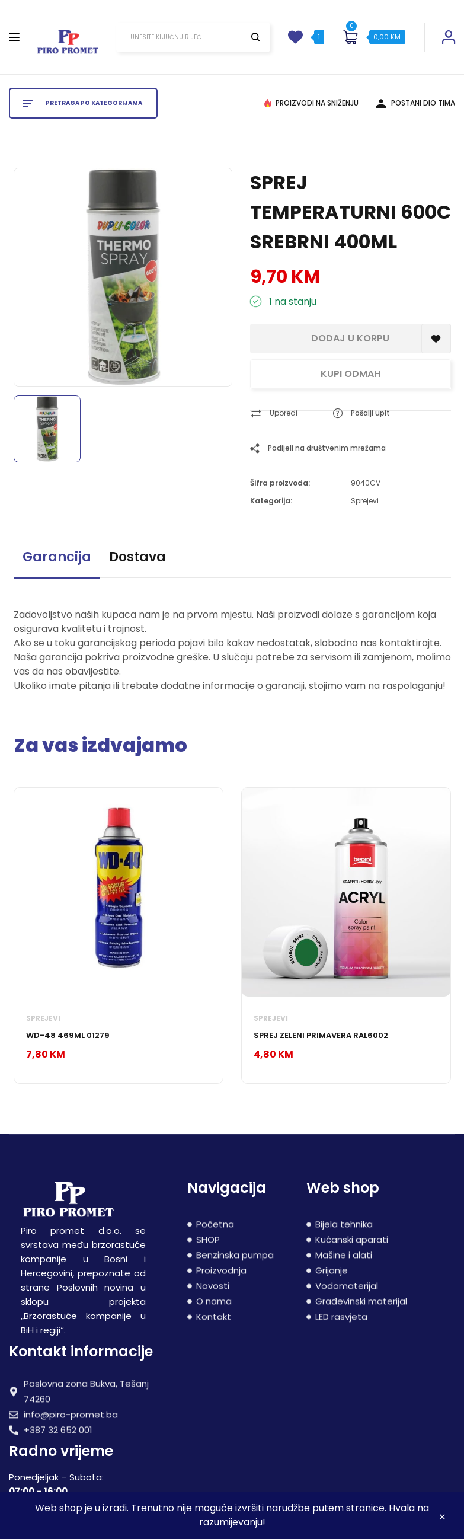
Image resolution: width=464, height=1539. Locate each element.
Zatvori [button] (442, 1518)
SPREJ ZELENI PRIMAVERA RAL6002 (321, 1035)
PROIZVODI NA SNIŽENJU (317, 103)
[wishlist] (295, 37)
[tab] (57, 562)
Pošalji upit (370, 413)
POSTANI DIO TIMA (423, 103)
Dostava (137, 557)
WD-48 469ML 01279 (68, 1035)
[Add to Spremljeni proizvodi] (436, 338)
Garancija (57, 557)
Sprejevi (365, 501)
